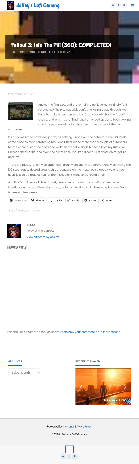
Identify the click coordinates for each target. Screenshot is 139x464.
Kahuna (68, 426)
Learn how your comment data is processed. (90, 332)
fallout (36, 210)
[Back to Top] (69, 449)
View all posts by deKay (43, 237)
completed (23, 210)
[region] (103, 386)
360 (13, 210)
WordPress (84, 426)
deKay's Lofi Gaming (37, 5)
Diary (22, 52)
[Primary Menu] (132, 5)
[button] (103, 386)
